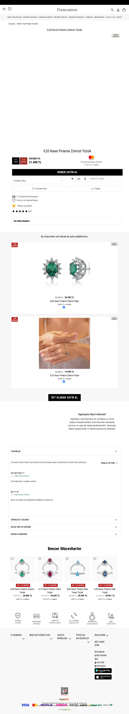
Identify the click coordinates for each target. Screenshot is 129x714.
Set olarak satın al (64, 397)
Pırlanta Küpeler (60, 17)
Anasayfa (12, 24)
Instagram (100, 655)
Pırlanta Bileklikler (76, 17)
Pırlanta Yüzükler (30, 17)
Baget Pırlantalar (15, 17)
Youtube (99, 662)
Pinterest (100, 666)
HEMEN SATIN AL (67, 172)
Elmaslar (89, 17)
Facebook (99, 652)
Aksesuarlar (99, 17)
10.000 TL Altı (110, 17)
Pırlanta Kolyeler (45, 17)
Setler (118, 17)
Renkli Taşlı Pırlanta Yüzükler (27, 24)
